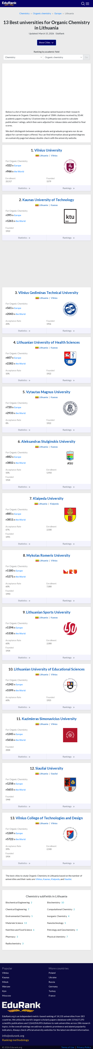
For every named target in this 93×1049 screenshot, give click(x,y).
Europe (57, 13)
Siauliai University (46, 768)
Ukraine (52, 977)
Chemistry (24, 13)
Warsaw (6, 986)
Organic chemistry (42, 13)
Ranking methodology (15, 1040)
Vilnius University (46, 150)
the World (19, 171)
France (52, 995)
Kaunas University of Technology (46, 200)
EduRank (60, 33)
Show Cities (46, 42)
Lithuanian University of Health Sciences (46, 342)
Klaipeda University (46, 498)
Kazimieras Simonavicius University (46, 719)
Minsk (5, 982)
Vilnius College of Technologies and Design (46, 818)
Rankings (69, 188)
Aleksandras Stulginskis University (46, 441)
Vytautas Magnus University (46, 392)
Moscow (6, 995)
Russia (52, 982)
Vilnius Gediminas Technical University (46, 293)
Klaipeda (55, 879)
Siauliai (67, 879)
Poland (52, 972)
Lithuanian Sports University (46, 612)
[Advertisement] (46, 88)
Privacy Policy (84, 1047)
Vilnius (39, 879)
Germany (53, 986)
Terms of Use (67, 1047)
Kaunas (46, 879)
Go (86, 57)
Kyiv (4, 991)
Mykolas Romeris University (46, 555)
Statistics (24, 188)
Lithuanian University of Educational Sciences (46, 669)
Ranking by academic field (46, 51)
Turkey (52, 991)
